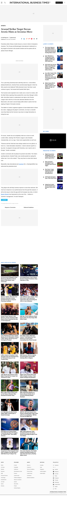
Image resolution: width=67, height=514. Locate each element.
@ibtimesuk (13, 37)
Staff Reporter (5, 37)
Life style (2, 500)
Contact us (29, 486)
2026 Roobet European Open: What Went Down (50, 177)
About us (28, 484)
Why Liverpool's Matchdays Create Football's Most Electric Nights (50, 163)
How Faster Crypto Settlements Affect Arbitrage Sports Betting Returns (49, 171)
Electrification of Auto (18, 490)
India (41, 486)
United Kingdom (43, 490)
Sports (2, 502)
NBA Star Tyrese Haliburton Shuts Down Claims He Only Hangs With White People (28, 337)
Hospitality (16, 486)
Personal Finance (4, 494)
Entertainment (3, 498)
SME (2, 492)
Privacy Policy (29, 490)
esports (15, 500)
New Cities (16, 502)
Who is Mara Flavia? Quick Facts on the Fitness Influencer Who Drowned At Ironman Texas (9, 413)
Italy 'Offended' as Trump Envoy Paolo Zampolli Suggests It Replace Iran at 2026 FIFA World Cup (50, 58)
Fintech (15, 504)
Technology (3, 496)
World (2, 484)
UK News (3, 486)
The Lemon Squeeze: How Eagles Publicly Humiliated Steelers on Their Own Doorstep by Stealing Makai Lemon (50, 50)
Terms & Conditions (30, 488)
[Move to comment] (37, 39)
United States (42, 492)
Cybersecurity (16, 494)
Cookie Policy (29, 492)
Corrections (29, 494)
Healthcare (16, 488)
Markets (2, 488)
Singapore (42, 488)
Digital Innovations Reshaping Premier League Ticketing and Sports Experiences (50, 156)
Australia (41, 484)
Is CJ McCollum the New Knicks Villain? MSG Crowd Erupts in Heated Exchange (9, 433)
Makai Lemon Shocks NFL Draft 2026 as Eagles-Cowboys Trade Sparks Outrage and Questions (28, 395)
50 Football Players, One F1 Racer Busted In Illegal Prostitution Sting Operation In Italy (28, 298)
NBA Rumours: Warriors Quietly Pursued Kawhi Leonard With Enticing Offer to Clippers (28, 376)
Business (2, 490)
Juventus (21, 183)
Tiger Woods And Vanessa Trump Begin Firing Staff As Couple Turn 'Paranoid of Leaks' (9, 395)
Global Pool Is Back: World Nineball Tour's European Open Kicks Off (50, 186)
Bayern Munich (5, 213)
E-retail (15, 484)
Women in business (17, 498)
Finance (15, 492)
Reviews (2, 504)
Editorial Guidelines (29, 226)
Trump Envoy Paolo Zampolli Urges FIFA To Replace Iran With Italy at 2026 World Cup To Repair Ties (10, 471)
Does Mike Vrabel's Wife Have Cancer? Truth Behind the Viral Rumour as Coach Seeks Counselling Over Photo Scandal (50, 76)
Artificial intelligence (17, 496)
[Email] (34, 39)
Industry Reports (17, 507)
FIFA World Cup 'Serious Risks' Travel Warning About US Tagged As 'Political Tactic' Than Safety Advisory (50, 67)
